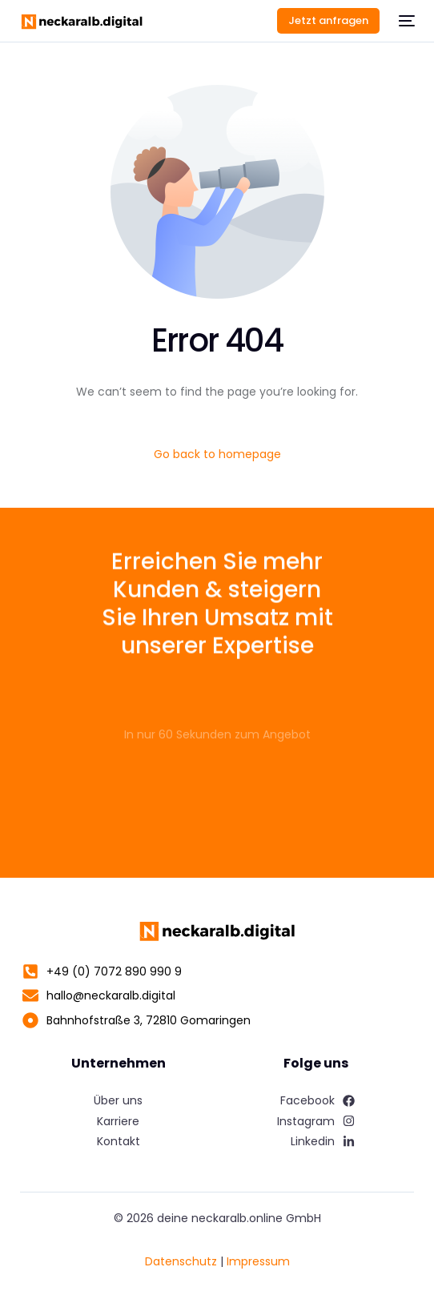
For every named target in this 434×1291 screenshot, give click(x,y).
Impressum (258, 1261)
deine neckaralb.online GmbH (239, 1218)
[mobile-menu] (405, 20)
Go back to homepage (217, 454)
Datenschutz (181, 1261)
